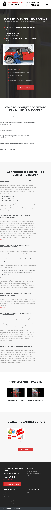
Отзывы (5, 494)
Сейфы (29, 475)
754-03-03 (35, 5)
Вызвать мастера (12, 484)
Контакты (6, 496)
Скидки (5, 499)
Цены (5, 492)
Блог (28, 492)
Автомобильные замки (34, 473)
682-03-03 (35, 2)
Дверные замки (32, 471)
